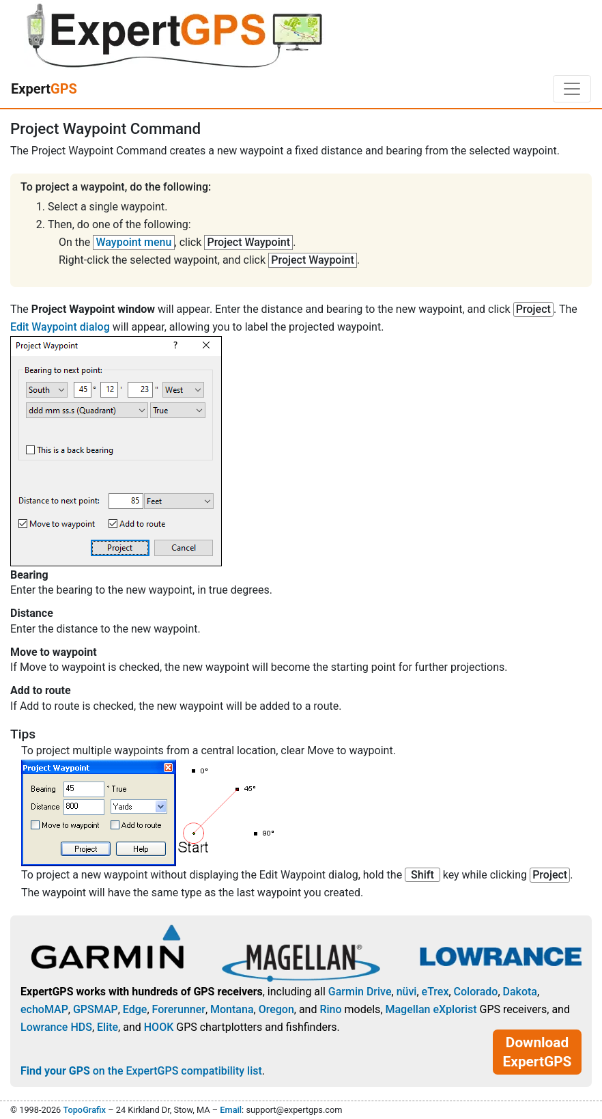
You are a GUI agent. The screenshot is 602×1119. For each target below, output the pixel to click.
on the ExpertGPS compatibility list (141, 1070)
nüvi (407, 991)
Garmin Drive (360, 991)
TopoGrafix (84, 1110)
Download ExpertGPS (537, 1052)
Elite (107, 1027)
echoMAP (44, 1009)
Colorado (476, 991)
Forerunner (178, 1009)
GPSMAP (95, 1009)
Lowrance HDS (56, 1027)
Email (231, 1110)
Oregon (276, 1009)
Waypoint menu (134, 242)
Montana (231, 1009)
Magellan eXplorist (431, 1009)
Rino (330, 1009)
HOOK (159, 1027)
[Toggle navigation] (572, 88)
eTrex (435, 991)
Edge (135, 1009)
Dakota (520, 991)
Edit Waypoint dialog (60, 326)
